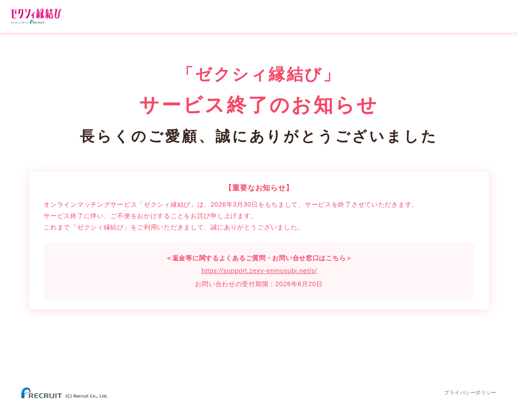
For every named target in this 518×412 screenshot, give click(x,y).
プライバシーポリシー (470, 392)
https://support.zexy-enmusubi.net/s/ (259, 270)
